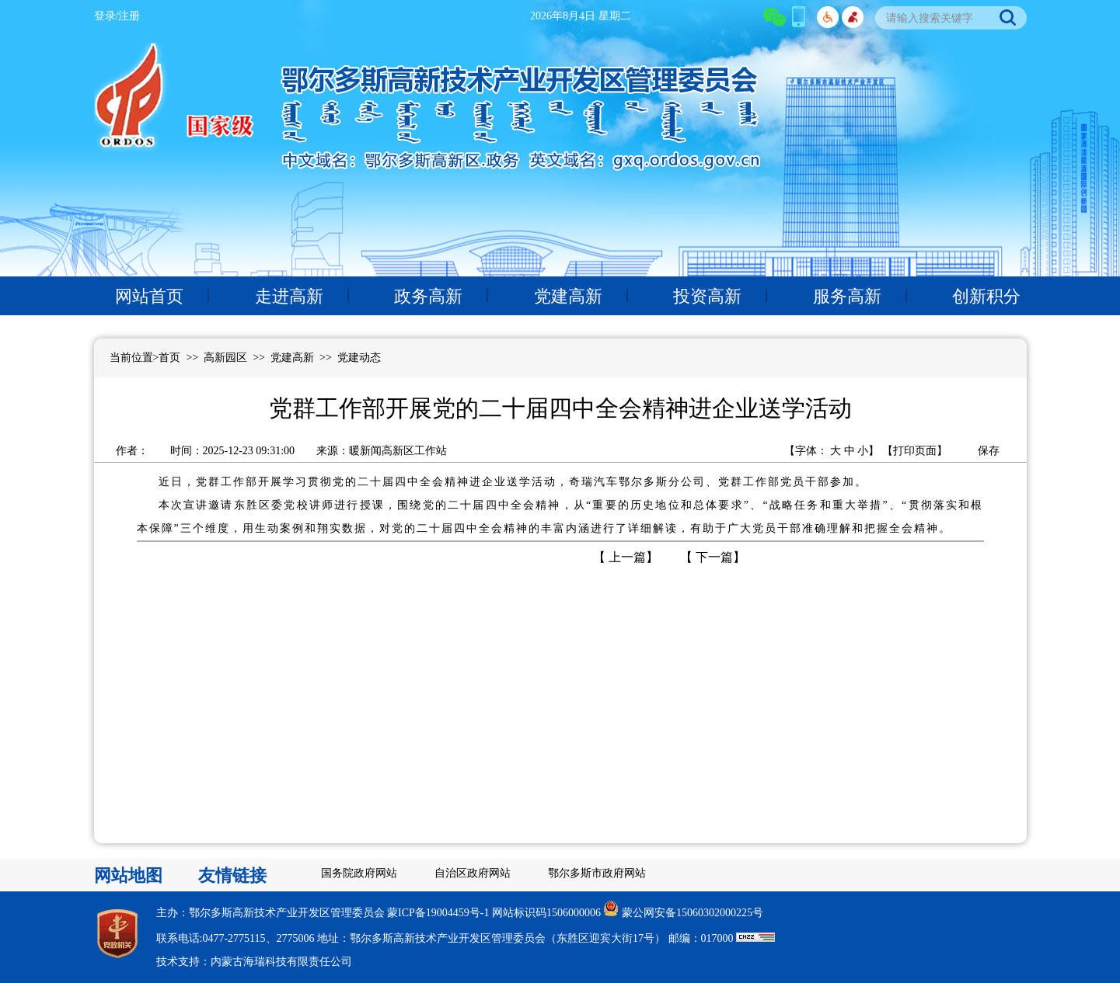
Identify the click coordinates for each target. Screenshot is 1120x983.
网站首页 (149, 296)
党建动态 (359, 357)
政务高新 (428, 296)
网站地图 (128, 875)
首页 (169, 357)
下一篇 (713, 557)
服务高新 (847, 296)
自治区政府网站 (472, 873)
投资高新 (707, 296)
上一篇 (625, 557)
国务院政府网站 (359, 873)
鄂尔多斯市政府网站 (597, 873)
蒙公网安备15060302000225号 (692, 913)
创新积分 (986, 296)
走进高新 (289, 296)
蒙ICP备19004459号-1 (438, 913)
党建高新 (568, 296)
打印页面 (915, 451)
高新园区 (225, 357)
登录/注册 (117, 16)
